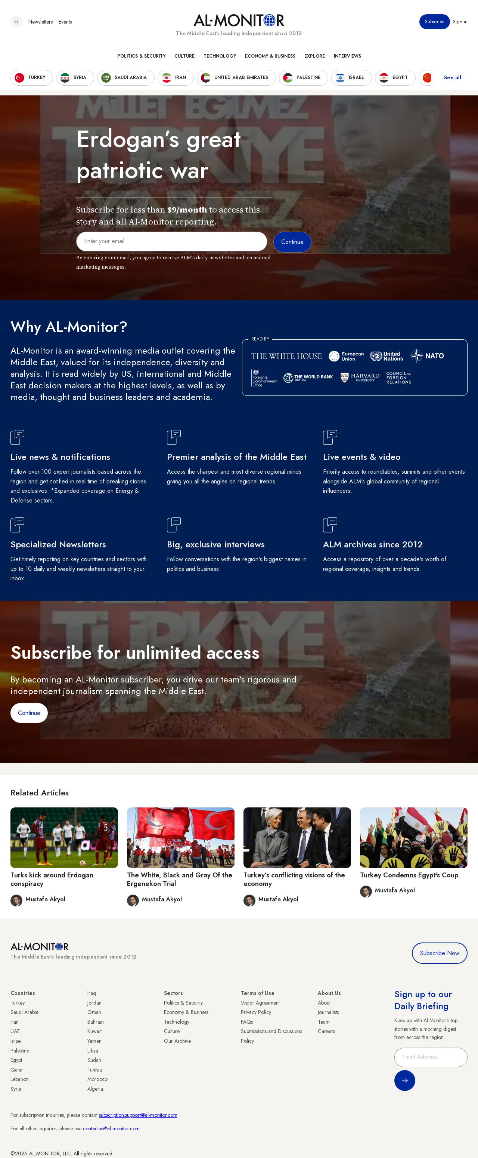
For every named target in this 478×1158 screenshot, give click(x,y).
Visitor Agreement (260, 1002)
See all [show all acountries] (452, 78)
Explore (314, 56)
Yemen (94, 1041)
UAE (15, 1031)
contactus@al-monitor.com (111, 1128)
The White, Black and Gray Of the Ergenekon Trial (179, 879)
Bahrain (95, 1022)
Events (65, 22)
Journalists (328, 1012)
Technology (220, 56)
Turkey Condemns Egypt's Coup (409, 875)
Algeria (95, 1089)
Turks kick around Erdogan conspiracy (51, 879)
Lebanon (19, 1079)
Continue (29, 713)
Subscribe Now (439, 953)
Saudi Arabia (24, 1012)
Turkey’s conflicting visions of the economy (294, 879)
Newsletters (40, 22)
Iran (14, 1022)
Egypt (16, 1060)
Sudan (94, 1060)
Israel (16, 1041)
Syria (15, 1089)
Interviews (347, 56)
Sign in (460, 22)
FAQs (247, 1022)
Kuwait (94, 1031)
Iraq (91, 993)
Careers (326, 1031)
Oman (94, 1012)
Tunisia (94, 1069)
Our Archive (177, 1041)
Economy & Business (270, 56)
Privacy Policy (256, 1012)
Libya (92, 1050)
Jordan (94, 1002)
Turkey (17, 1002)
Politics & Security (141, 56)
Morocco (97, 1079)
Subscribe (434, 22)
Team (324, 1022)
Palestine (19, 1050)
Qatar (16, 1069)
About (324, 1002)
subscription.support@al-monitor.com (138, 1115)
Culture (184, 56)
